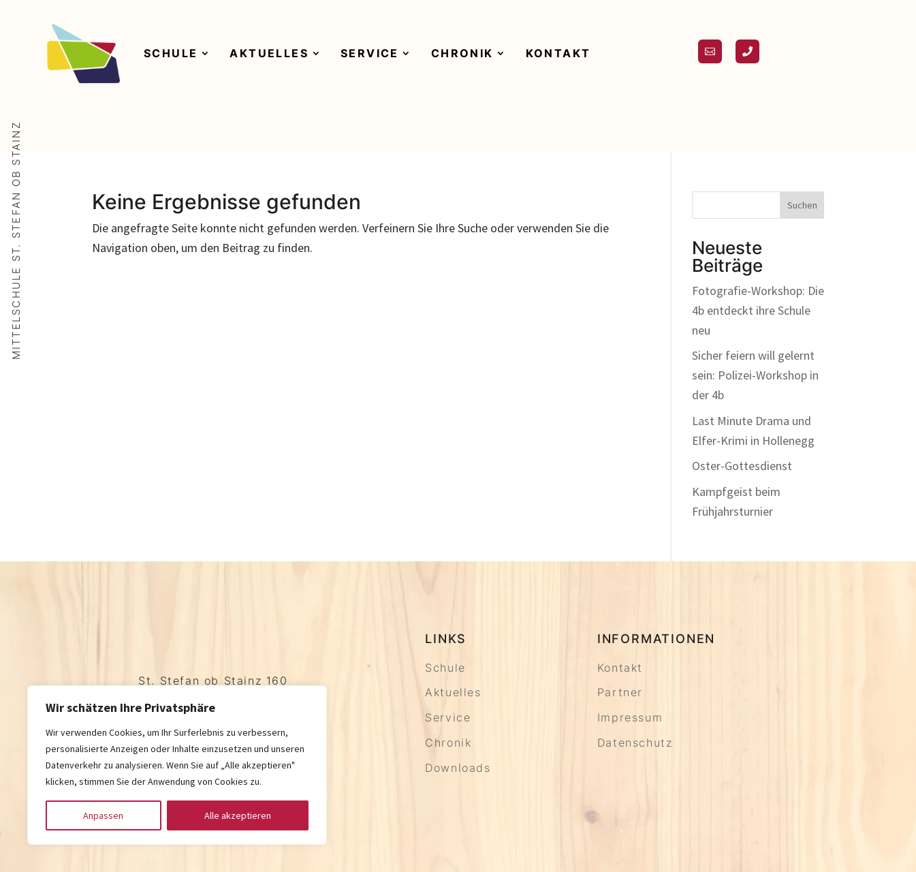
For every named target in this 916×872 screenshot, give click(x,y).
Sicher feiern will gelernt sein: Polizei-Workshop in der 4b (755, 375)
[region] (177, 765)
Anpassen (103, 815)
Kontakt (558, 53)
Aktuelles (269, 53)
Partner (620, 692)
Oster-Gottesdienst (742, 465)
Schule (171, 53)
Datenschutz (635, 742)
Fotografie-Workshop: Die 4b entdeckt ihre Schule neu (758, 310)
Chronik (462, 53)
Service (370, 53)
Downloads (457, 768)
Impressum (630, 717)
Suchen (802, 205)
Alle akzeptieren (237, 815)
